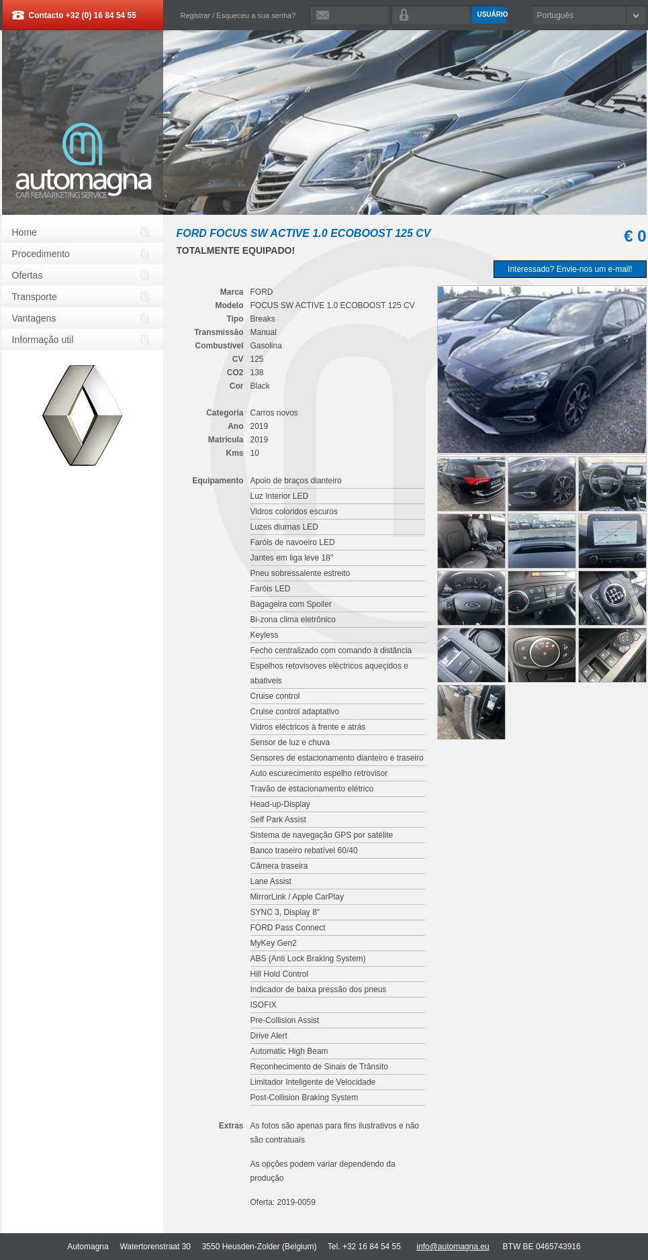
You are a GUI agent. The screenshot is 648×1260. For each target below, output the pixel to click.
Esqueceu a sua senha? (255, 15)
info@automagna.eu (452, 1246)
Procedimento (41, 253)
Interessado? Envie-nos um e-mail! (570, 269)
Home (24, 232)
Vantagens (34, 318)
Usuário (491, 14)
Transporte (34, 296)
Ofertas (27, 275)
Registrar (196, 15)
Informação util (43, 339)
